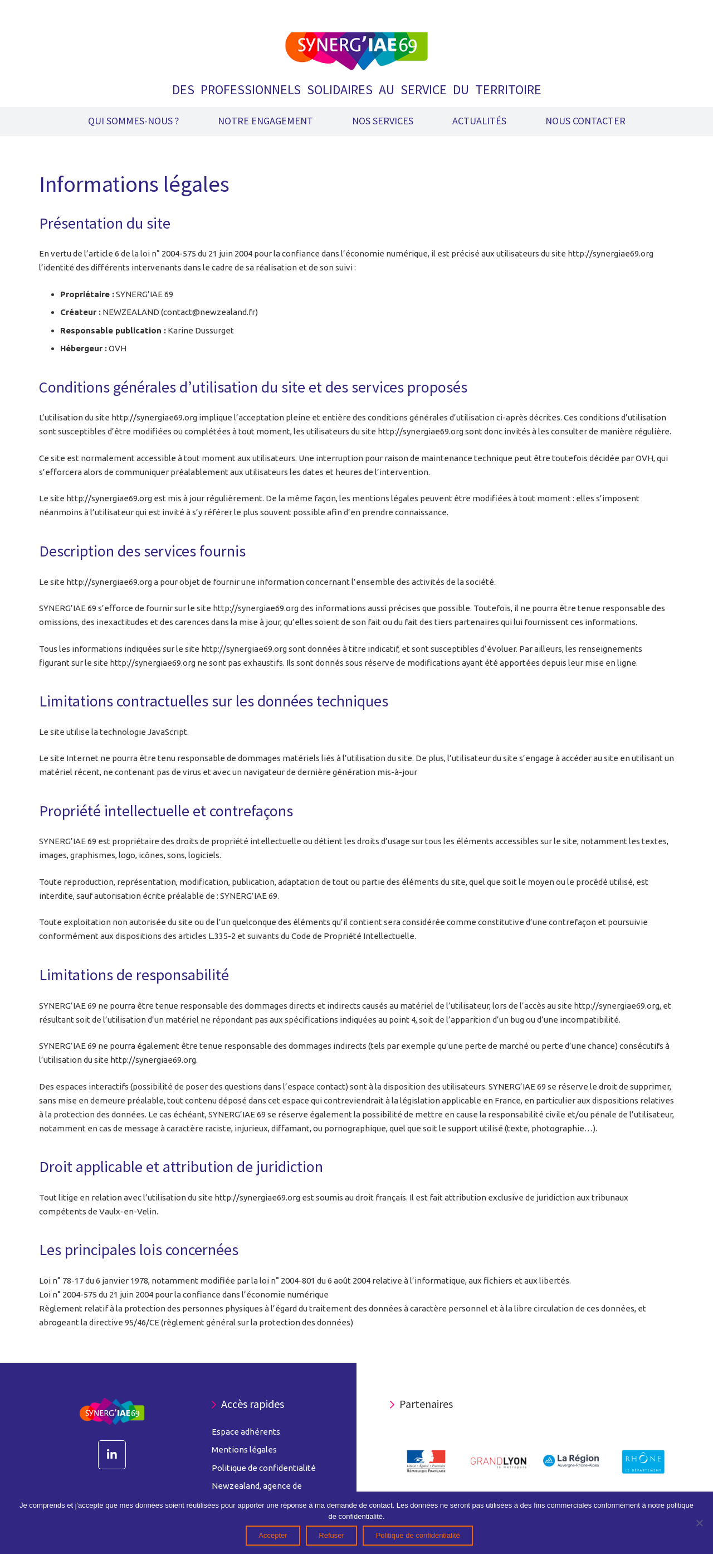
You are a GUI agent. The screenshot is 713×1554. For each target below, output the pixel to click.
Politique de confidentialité (264, 1468)
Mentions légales (244, 1449)
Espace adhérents (246, 1431)
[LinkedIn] (112, 1454)
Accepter (272, 1535)
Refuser (331, 1535)
